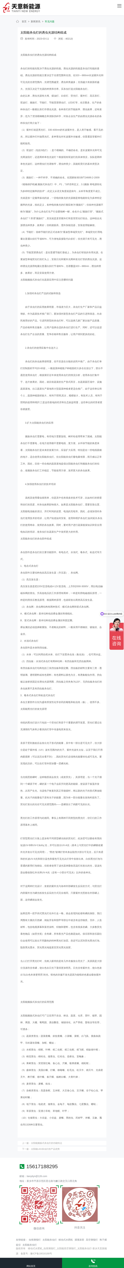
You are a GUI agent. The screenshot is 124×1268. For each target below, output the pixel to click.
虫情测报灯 (35, 1239)
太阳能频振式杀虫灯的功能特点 (46, 1143)
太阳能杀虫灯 (49, 1239)
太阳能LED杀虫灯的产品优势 (45, 1149)
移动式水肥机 (65, 1239)
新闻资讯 (35, 21)
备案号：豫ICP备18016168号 (36, 1253)
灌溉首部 (79, 1239)
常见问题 (49, 21)
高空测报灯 (92, 1239)
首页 (24, 21)
